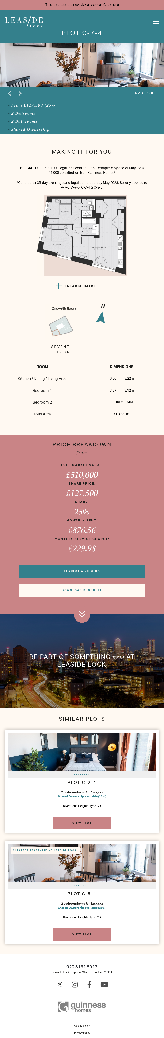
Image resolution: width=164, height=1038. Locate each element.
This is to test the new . (82, 5)
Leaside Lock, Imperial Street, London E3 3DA (82, 972)
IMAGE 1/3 (143, 93)
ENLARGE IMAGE (80, 286)
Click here (111, 5)
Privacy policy (82, 1032)
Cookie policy (82, 1026)
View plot (82, 823)
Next (20, 93)
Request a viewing (82, 571)
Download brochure (82, 590)
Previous (9, 93)
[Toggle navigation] (156, 22)
